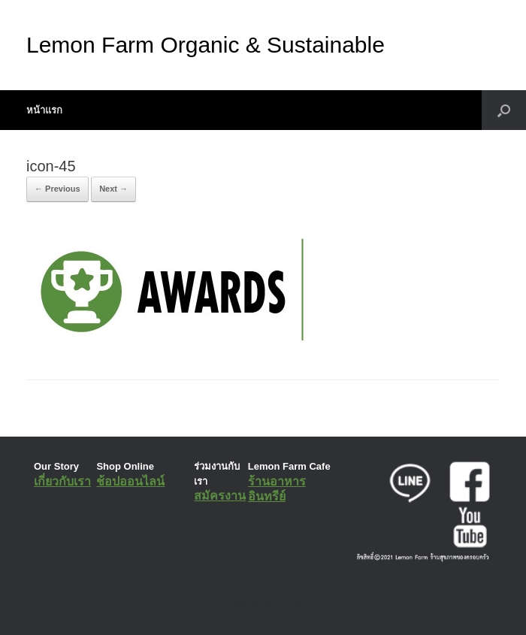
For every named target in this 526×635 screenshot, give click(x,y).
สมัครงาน (220, 495)
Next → (113, 188)
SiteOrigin (252, 604)
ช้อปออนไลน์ (130, 481)
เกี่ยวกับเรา (62, 481)
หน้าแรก (44, 110)
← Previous (57, 188)
